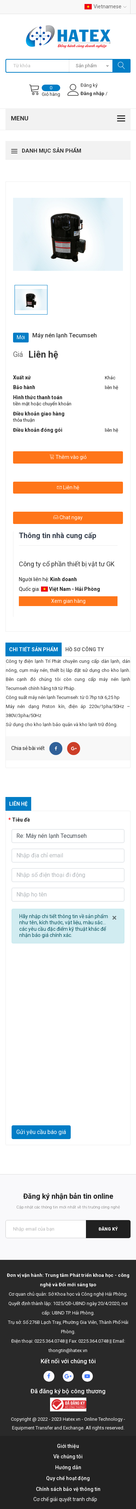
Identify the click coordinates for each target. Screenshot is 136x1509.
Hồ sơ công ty (84, 649)
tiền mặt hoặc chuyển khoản (42, 403)
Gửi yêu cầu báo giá (41, 1132)
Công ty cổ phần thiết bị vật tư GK (67, 564)
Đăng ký (108, 1229)
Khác (110, 377)
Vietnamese (106, 6)
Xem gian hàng (68, 601)
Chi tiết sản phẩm (33, 649)
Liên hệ (68, 487)
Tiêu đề (21, 820)
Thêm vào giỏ (68, 457)
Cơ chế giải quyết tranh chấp (65, 1499)
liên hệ (111, 387)
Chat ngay (68, 517)
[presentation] (68, 1108)
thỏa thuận (24, 420)
